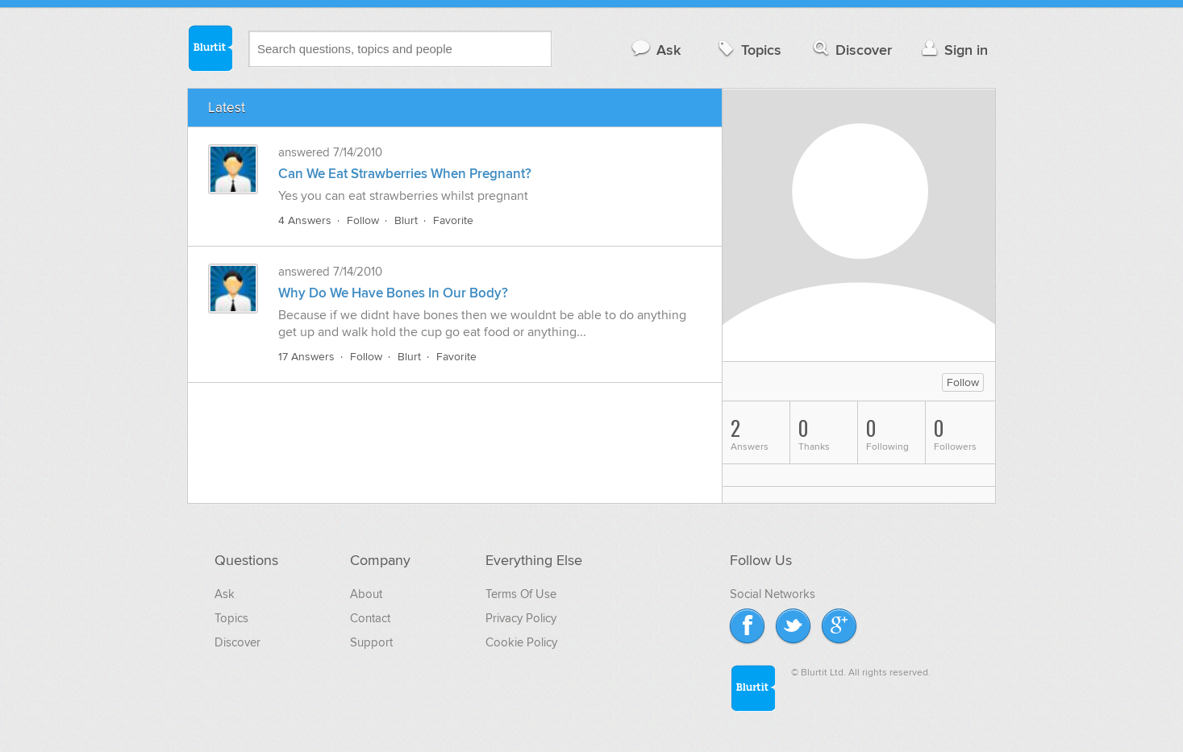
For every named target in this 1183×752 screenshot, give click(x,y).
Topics (747, 49)
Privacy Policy (520, 618)
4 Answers (304, 220)
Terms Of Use (520, 594)
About (366, 594)
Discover (851, 49)
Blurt (406, 220)
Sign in (953, 49)
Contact (370, 618)
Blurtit (209, 47)
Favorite (453, 220)
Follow (363, 220)
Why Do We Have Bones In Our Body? (393, 293)
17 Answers (306, 357)
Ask (655, 49)
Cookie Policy (521, 642)
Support (371, 642)
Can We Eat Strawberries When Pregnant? (404, 174)
